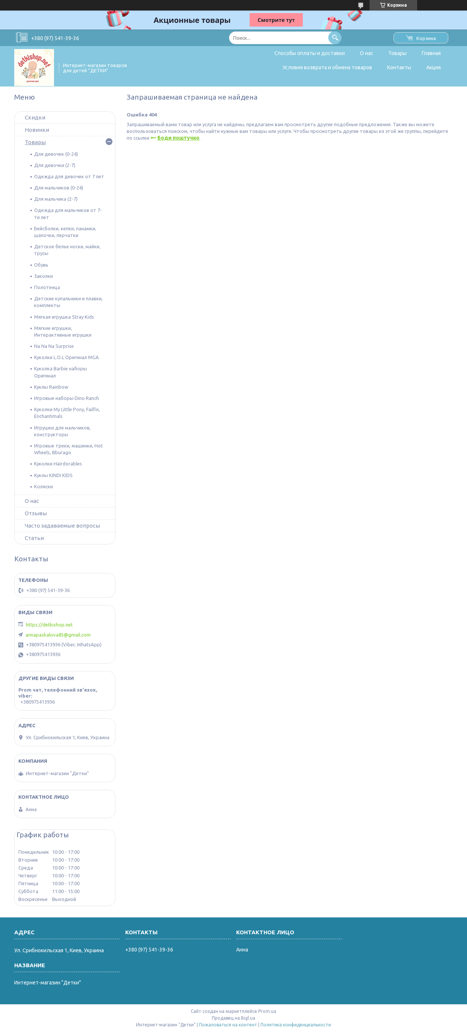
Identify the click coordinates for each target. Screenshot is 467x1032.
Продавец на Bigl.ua (233, 1018)
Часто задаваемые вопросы (62, 525)
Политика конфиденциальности (295, 1024)
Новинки (37, 130)
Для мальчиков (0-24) (58, 187)
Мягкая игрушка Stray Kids (64, 316)
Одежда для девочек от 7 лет (69, 176)
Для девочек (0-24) (56, 154)
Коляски (43, 486)
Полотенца (47, 287)
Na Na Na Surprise (54, 346)
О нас (366, 53)
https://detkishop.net (49, 624)
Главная (431, 53)
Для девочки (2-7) (54, 165)
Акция (433, 67)
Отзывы (36, 513)
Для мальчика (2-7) (56, 198)
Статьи (34, 538)
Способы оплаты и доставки (309, 53)
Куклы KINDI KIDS (53, 475)
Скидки (35, 117)
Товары (397, 53)
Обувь (41, 264)
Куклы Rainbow (51, 386)
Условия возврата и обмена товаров (327, 67)
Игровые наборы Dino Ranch (66, 398)
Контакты (399, 67)
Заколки (43, 276)
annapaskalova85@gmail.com (58, 634)
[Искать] (334, 37)
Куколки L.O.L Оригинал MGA (66, 357)
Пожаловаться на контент (228, 1024)
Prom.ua (267, 1011)
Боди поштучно (178, 138)
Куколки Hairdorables (58, 463)
